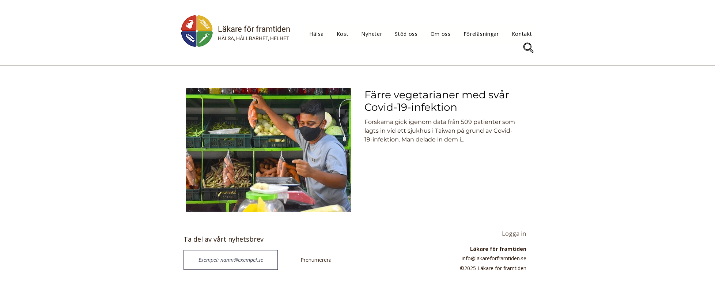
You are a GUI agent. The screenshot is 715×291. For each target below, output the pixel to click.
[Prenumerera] (316, 260)
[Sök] (528, 47)
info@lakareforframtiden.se (494, 258)
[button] (316, 34)
